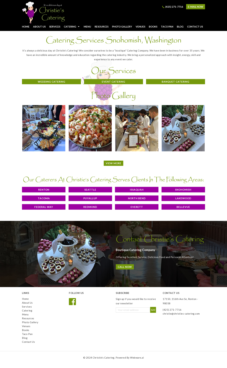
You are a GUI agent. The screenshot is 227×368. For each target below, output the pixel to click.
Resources (101, 26)
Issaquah (137, 189)
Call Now (125, 266)
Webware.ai (137, 357)
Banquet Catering (175, 81)
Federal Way (43, 206)
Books (153, 26)
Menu (87, 26)
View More (113, 163)
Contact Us (195, 26)
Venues (140, 26)
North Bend (137, 198)
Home (25, 298)
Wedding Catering (51, 81)
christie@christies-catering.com (181, 313)
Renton (43, 189)
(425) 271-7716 (174, 6)
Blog (180, 26)
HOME (25, 26)
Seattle (90, 189)
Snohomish (183, 189)
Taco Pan (167, 26)
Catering (70, 26)
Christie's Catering (103, 357)
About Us (39, 26)
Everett (137, 206)
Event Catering (113, 81)
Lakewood (183, 198)
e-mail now (195, 6)
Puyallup (90, 198)
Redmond (90, 206)
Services (54, 26)
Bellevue (183, 206)
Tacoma (44, 198)
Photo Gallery (122, 26)
